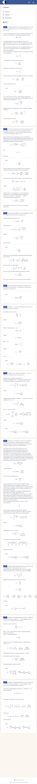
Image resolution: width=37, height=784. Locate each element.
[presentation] (4, 29)
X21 (5, 22)
